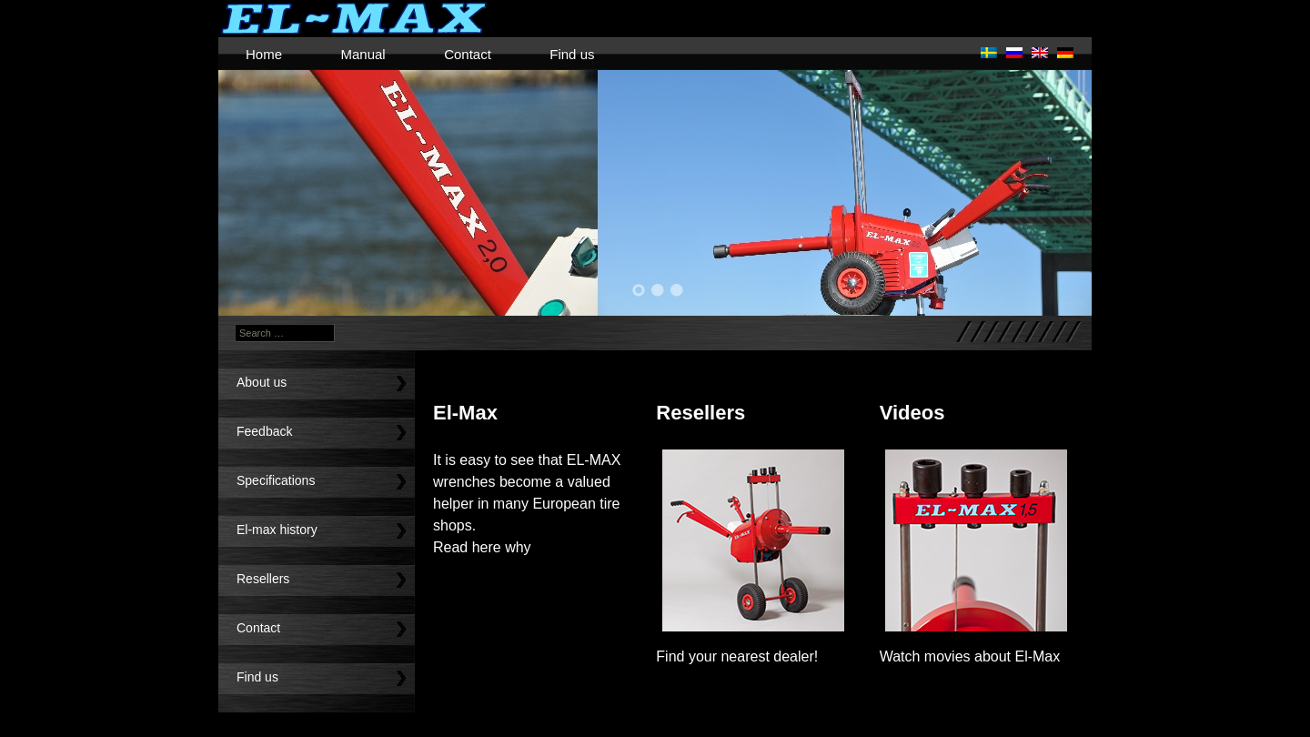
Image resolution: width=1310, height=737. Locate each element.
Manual (362, 54)
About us (262, 382)
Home (264, 54)
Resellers (263, 578)
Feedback (264, 431)
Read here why (482, 547)
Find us (571, 54)
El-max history (277, 529)
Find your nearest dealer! (737, 656)
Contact (467, 54)
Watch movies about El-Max (970, 656)
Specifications (276, 480)
